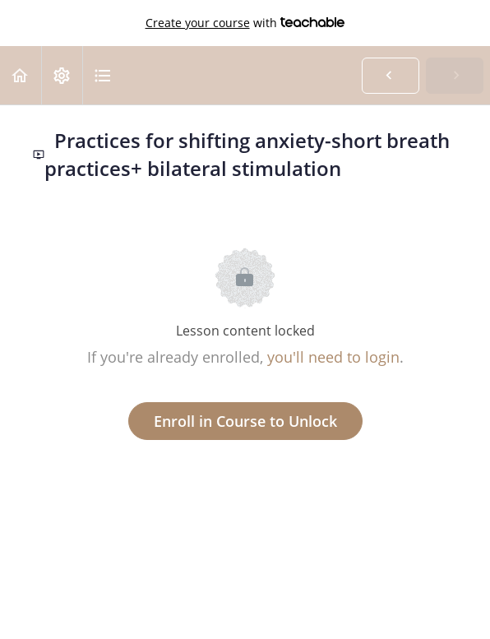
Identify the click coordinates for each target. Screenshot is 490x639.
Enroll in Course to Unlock (245, 421)
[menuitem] (61, 75)
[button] (20, 75)
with (245, 23)
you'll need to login (333, 357)
